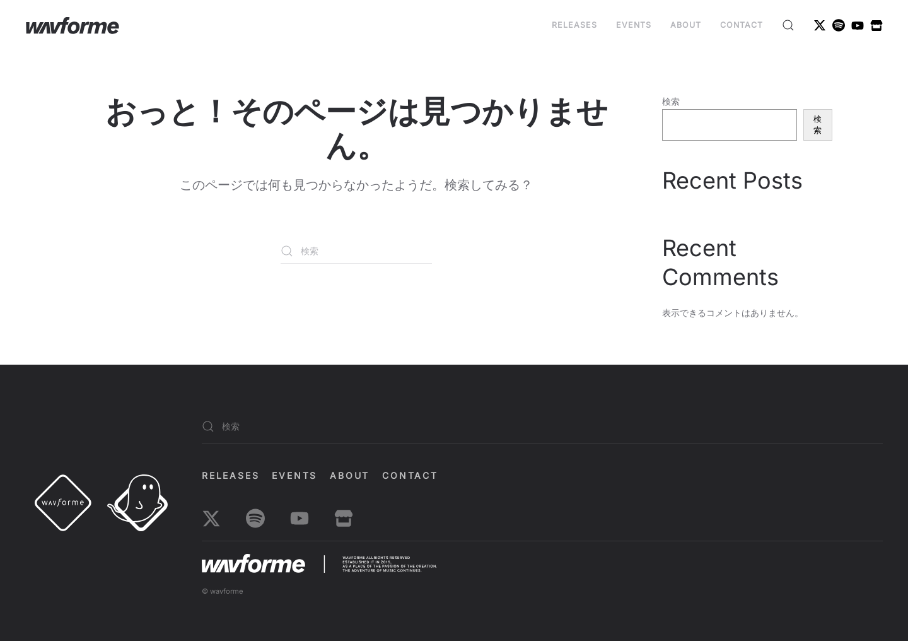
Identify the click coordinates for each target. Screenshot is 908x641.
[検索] (356, 251)
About (685, 25)
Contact (741, 25)
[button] (788, 25)
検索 (671, 101)
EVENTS (633, 25)
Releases (574, 25)
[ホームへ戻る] (72, 25)
